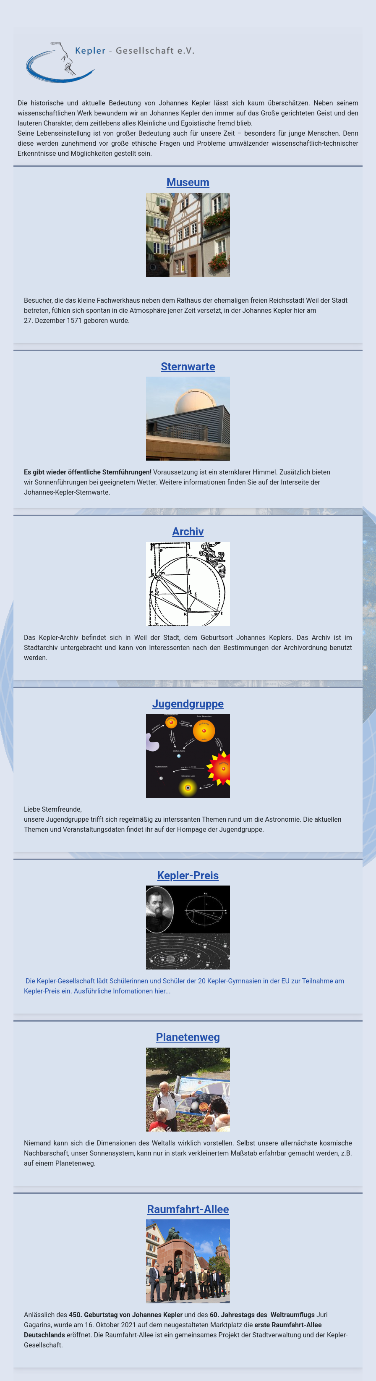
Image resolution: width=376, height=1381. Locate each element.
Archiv (188, 531)
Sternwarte (188, 366)
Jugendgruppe (188, 703)
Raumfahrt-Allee (188, 1209)
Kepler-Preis (188, 875)
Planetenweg (188, 1037)
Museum (188, 182)
